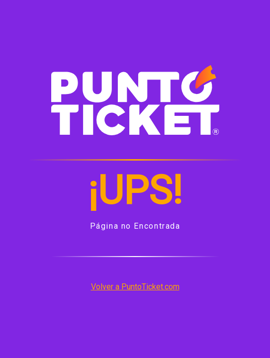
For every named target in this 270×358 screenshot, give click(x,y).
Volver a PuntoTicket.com (135, 286)
